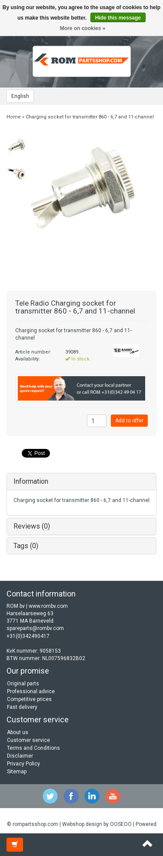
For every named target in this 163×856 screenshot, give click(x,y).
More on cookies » (83, 28)
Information (30, 481)
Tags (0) (25, 546)
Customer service (28, 740)
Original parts (23, 684)
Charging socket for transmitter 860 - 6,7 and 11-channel (90, 117)
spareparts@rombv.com (35, 628)
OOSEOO (121, 824)
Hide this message (118, 18)
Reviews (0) (31, 526)
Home (14, 117)
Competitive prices (29, 699)
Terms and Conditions (33, 748)
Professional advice (31, 691)
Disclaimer (20, 756)
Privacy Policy (23, 764)
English (20, 96)
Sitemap (17, 771)
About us (17, 732)
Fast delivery (22, 707)
